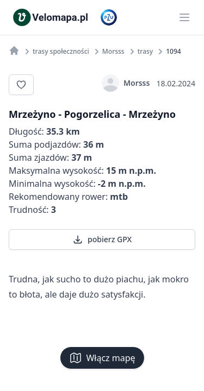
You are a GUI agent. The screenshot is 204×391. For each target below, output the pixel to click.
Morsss (126, 83)
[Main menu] (184, 17)
